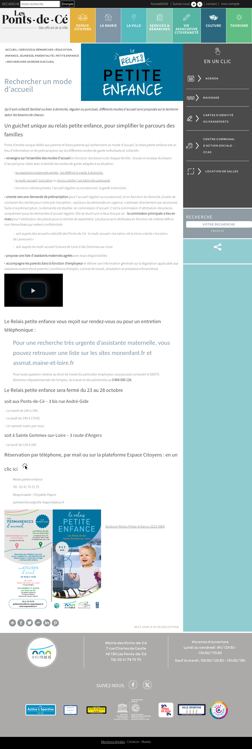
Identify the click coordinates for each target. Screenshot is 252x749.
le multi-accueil (26, 180)
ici (15, 469)
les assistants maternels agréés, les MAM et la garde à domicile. (59, 172)
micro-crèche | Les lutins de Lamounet (83, 180)
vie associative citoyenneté (187, 22)
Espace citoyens (83, 20)
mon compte (230, 4)
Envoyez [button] (67, 4)
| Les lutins (44, 180)
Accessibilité (159, 4)
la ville (134, 19)
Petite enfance (67, 55)
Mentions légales (113, 741)
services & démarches (159, 20)
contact (211, 4)
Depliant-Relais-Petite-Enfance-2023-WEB (135, 526)
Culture (213, 19)
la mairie (108, 19)
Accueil (11, 49)
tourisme (239, 19)
